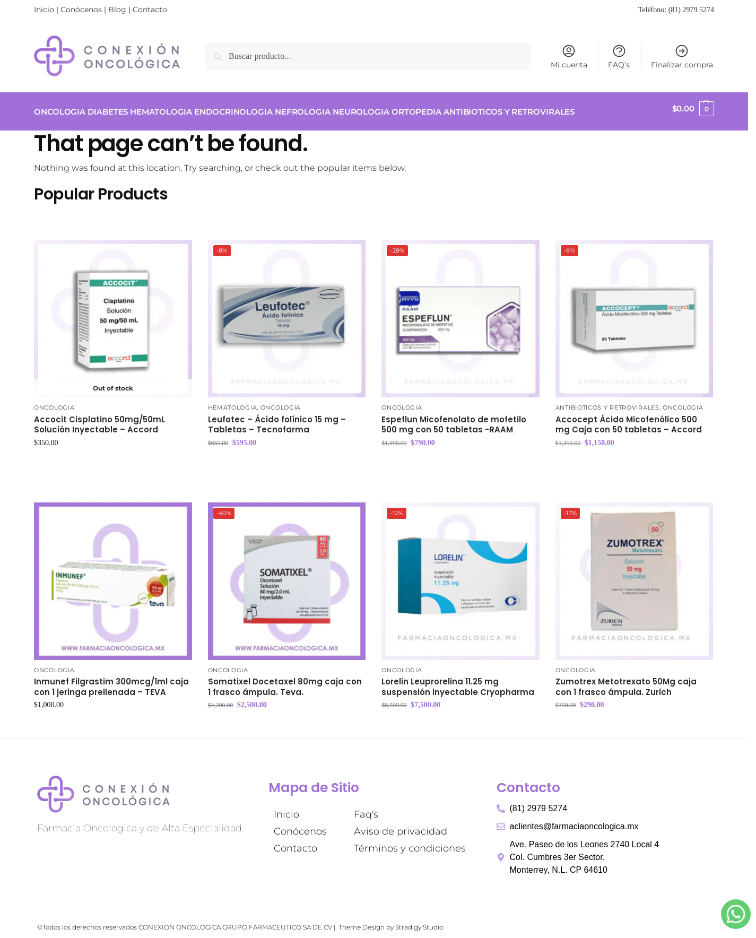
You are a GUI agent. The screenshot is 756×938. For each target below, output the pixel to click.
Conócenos (81, 9)
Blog (117, 9)
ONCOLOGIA (54, 401)
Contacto (150, 9)
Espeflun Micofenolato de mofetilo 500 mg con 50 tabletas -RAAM (453, 418)
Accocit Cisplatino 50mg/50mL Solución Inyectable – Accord (99, 418)
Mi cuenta (569, 57)
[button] (693, 109)
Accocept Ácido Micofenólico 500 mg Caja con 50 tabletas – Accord (628, 418)
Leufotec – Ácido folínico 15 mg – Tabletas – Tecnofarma (277, 418)
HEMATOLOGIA (232, 401)
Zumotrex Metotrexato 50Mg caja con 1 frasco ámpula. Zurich (626, 681)
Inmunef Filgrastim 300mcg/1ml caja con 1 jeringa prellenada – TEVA (111, 681)
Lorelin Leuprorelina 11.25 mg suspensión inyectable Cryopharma (457, 681)
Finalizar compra (682, 57)
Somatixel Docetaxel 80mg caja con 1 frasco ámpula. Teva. (285, 681)
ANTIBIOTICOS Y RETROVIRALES (607, 401)
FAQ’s (619, 57)
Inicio (44, 9)
